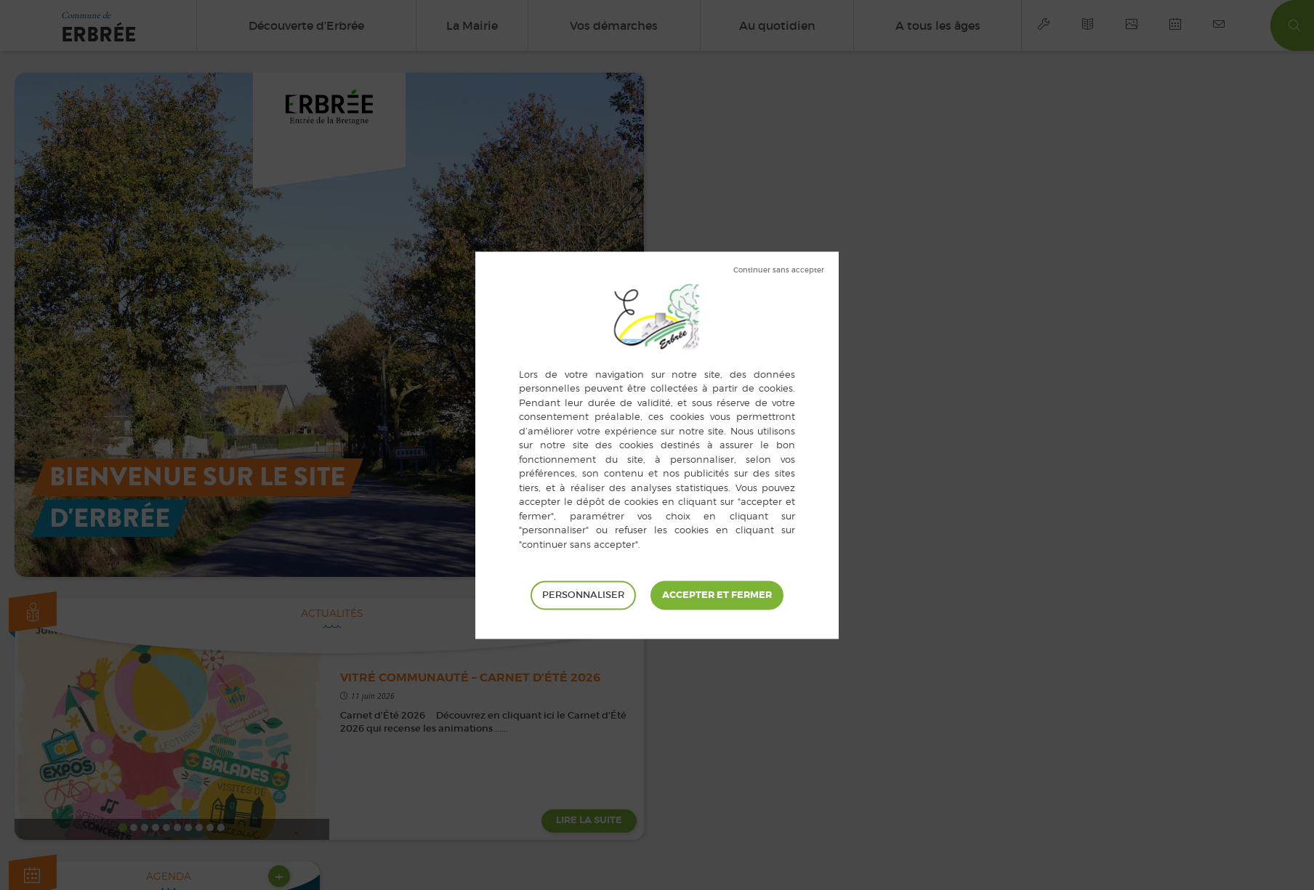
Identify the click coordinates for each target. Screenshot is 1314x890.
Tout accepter (716, 595)
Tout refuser (778, 270)
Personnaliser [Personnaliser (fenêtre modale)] (583, 594)
